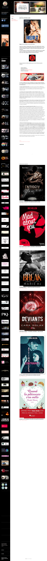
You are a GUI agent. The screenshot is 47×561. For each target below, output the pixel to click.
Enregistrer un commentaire (24, 288)
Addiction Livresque (5, 7)
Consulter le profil (5, 8)
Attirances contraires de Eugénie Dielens (29, 375)
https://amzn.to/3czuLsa (28, 69)
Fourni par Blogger (29, 558)
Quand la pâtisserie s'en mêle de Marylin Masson (31, 419)
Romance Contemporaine (14, 20)
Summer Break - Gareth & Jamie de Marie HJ (29, 287)
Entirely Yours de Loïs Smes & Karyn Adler (29, 201)
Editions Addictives (13, 19)
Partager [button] (12, 16)
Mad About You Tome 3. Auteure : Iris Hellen (30, 246)
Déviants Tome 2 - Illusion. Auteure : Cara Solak (31, 331)
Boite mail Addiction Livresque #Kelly (4, 14)
